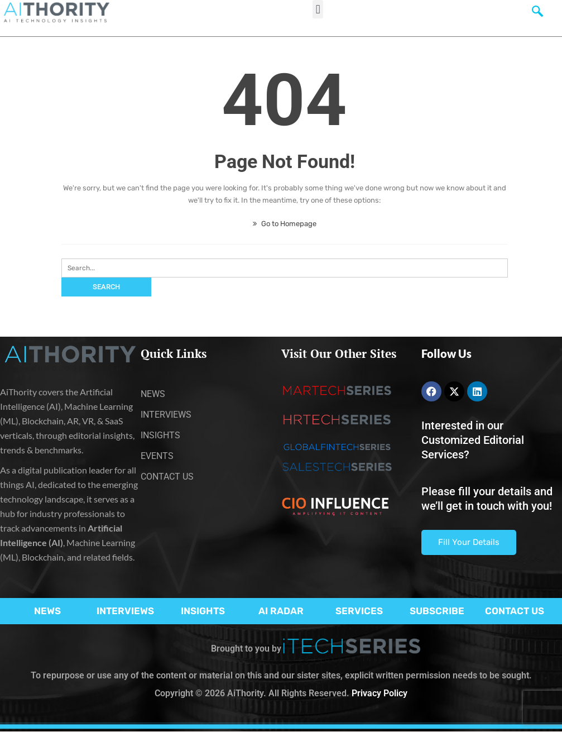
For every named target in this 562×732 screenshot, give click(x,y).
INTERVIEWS (125, 610)
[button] (318, 9)
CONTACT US (514, 610)
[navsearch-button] (537, 14)
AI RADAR (281, 610)
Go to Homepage (284, 223)
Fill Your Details (468, 542)
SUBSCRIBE (437, 610)
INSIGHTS (203, 610)
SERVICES (359, 610)
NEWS (47, 610)
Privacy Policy (379, 693)
